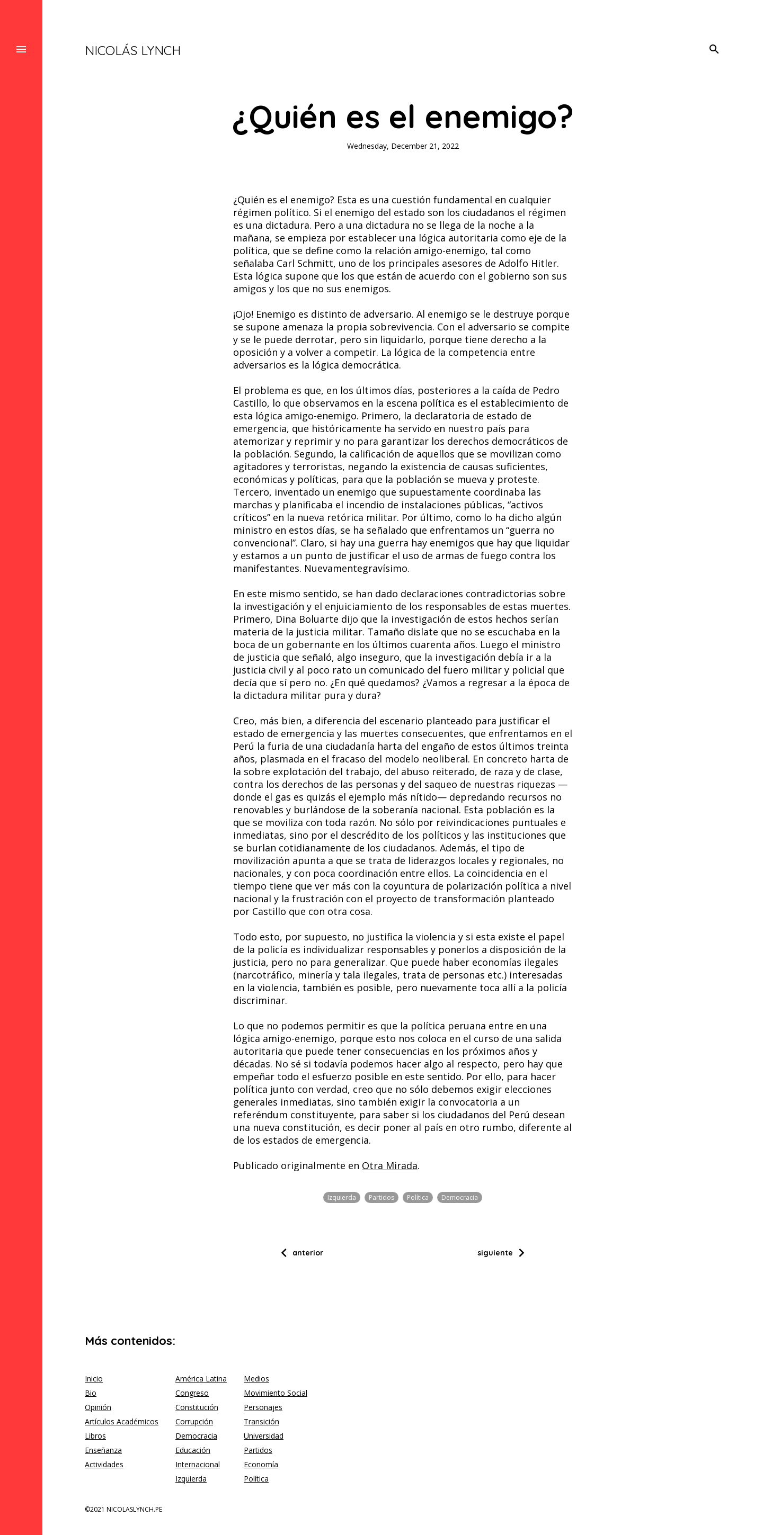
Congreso (192, 1393)
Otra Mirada (390, 1165)
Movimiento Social (275, 1393)
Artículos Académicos (121, 1421)
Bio (90, 1393)
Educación (192, 1450)
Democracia (459, 1197)
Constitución (196, 1407)
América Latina (201, 1379)
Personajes (263, 1407)
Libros (95, 1436)
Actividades (104, 1464)
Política (418, 1197)
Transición (261, 1421)
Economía (261, 1464)
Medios (256, 1379)
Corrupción (194, 1421)
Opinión (98, 1407)
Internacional (197, 1464)
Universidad (263, 1436)
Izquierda (341, 1197)
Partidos (381, 1197)
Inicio (94, 1379)
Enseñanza (103, 1450)
